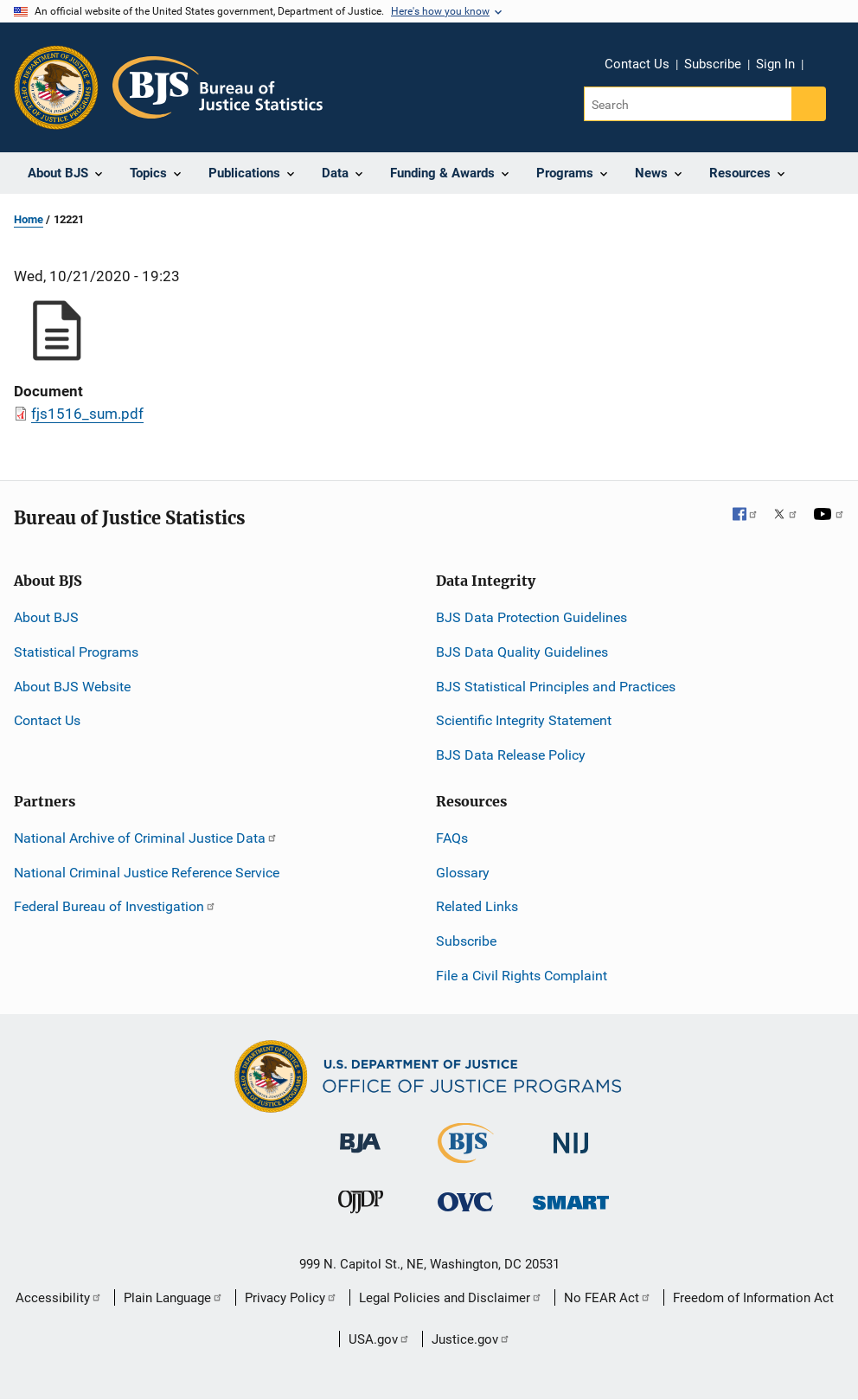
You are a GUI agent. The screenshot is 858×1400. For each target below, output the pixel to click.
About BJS (46, 617)
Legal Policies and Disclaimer (450, 1298)
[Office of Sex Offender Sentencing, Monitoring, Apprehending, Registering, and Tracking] (571, 1198)
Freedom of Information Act (753, 1298)
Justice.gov (471, 1339)
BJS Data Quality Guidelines (522, 652)
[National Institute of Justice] (571, 1135)
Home (28, 219)
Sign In (775, 64)
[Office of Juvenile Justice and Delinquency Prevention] (360, 1206)
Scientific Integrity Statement (523, 720)
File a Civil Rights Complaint (521, 975)
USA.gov (379, 1339)
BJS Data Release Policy (511, 755)
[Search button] (808, 104)
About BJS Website (72, 686)
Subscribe (712, 64)
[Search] (689, 104)
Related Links (477, 906)
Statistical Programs (76, 652)
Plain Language (173, 1298)
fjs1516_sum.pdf (87, 413)
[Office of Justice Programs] (56, 87)
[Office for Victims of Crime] (465, 1201)
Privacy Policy (291, 1298)
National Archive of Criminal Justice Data (146, 838)
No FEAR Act (607, 1298)
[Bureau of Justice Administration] (360, 1135)
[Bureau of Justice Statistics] (466, 1155)
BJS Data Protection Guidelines (531, 617)
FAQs (452, 838)
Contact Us (637, 64)
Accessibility (59, 1298)
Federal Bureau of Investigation (115, 906)
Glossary (463, 872)
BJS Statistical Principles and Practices (556, 686)
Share (822, 67)
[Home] (217, 87)
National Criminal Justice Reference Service (146, 872)
